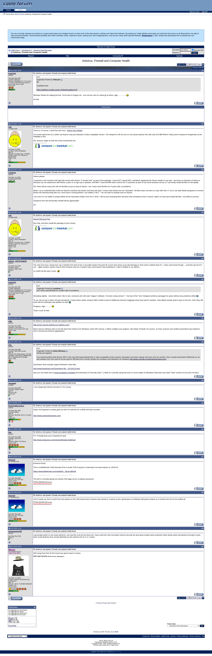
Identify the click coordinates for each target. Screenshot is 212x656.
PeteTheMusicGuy (16, 406)
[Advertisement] (179, 5)
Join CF (204, 12)
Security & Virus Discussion (43, 50)
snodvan (12, 173)
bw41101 (12, 74)
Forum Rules (12, 625)
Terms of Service (195, 636)
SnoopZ (12, 460)
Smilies (11, 619)
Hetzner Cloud (117, 651)
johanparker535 (15, 531)
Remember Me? (198, 50)
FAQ (67, 56)
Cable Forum (15, 50)
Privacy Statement (183, 636)
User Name (176, 50)
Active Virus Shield (74, 130)
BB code (11, 618)
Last (200, 64)
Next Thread (111, 603)
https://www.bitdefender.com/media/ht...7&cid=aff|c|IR (54, 471)
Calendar (179, 56)
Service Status (155, 636)
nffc (10, 127)
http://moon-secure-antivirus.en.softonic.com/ (51, 325)
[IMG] (10, 621)
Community (118, 56)
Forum (8, 10)
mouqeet (12, 383)
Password (176, 52)
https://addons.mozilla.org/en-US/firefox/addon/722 (57, 90)
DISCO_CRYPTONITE (18, 261)
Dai (10, 432)
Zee (10, 345)
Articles (20, 10)
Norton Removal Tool (41, 219)
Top (203, 636)
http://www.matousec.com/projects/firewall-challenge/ (54, 440)
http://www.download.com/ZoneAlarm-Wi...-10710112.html (56, 369)
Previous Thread (102, 603)
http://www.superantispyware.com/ (47, 416)
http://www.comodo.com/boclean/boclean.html (148, 359)
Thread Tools (197, 67)
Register (31, 56)
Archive (173, 636)
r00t (10, 321)
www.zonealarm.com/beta (64, 373)
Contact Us (146, 636)
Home (17, 14)
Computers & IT (26, 50)
